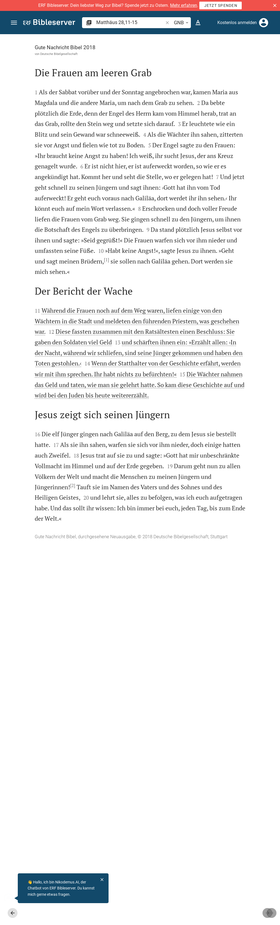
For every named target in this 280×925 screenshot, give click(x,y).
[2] (61, 827)
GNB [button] (182, 22)
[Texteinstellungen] (197, 22)
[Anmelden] (263, 22)
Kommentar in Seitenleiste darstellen (214, 195)
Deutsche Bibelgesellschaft (47, 54)
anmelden (202, 86)
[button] (275, 5)
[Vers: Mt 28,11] (222, 44)
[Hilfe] (271, 56)
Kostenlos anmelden (237, 22)
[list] (222, 219)
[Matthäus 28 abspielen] (222, 312)
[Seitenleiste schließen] (160, 484)
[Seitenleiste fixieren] (160, 39)
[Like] (172, 56)
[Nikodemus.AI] (13, 898)
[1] (83, 430)
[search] (130, 22)
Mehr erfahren (183, 5)
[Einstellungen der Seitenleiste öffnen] (262, 56)
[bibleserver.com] (49, 23)
